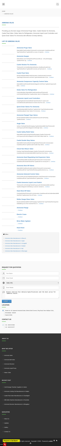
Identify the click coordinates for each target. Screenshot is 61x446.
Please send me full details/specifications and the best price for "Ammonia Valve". (32, 294)
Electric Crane (21, 214)
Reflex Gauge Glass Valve (25, 199)
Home (3, 11)
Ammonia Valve (8, 355)
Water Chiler (7, 372)
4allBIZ (51, 441)
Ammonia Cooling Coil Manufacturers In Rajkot (16, 391)
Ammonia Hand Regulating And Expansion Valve (33, 157)
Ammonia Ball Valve (9, 359)
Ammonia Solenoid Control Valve (28, 174)
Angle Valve (21, 123)
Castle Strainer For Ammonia (26, 64)
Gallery (6, 427)
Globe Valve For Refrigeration (27, 90)
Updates (6, 423)
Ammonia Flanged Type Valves (27, 115)
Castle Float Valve (23, 73)
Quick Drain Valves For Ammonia (28, 107)
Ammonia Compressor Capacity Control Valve (32, 81)
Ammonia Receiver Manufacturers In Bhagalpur (16, 404)
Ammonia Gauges (23, 56)
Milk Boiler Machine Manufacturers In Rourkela (16, 400)
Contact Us (7, 431)
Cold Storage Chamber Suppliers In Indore (15, 387)
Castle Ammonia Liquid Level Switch (29, 182)
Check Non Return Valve (25, 149)
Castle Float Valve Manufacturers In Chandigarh (17, 395)
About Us (6, 418)
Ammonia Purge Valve (24, 48)
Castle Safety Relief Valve (25, 132)
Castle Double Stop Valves (26, 140)
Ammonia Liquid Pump (10, 368)
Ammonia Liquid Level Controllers (28, 98)
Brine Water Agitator (24, 221)
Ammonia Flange (22, 208)
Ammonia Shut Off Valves (25, 165)
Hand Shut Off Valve (23, 191)
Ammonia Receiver (9, 364)
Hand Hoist (20, 228)
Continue (47, 52)
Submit (5, 301)
